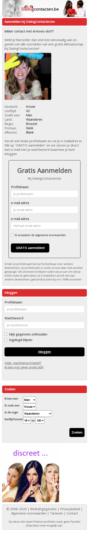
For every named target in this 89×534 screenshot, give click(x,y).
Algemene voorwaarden (28, 513)
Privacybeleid (70, 509)
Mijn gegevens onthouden (27, 334)
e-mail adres (20, 203)
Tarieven (56, 513)
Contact (72, 513)
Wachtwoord (13, 318)
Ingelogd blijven (19, 340)
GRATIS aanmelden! (30, 248)
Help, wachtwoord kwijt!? (22, 363)
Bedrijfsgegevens (43, 509)
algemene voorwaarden (50, 235)
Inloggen (44, 351)
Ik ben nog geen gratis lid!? (24, 367)
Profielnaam (20, 187)
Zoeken (76, 432)
